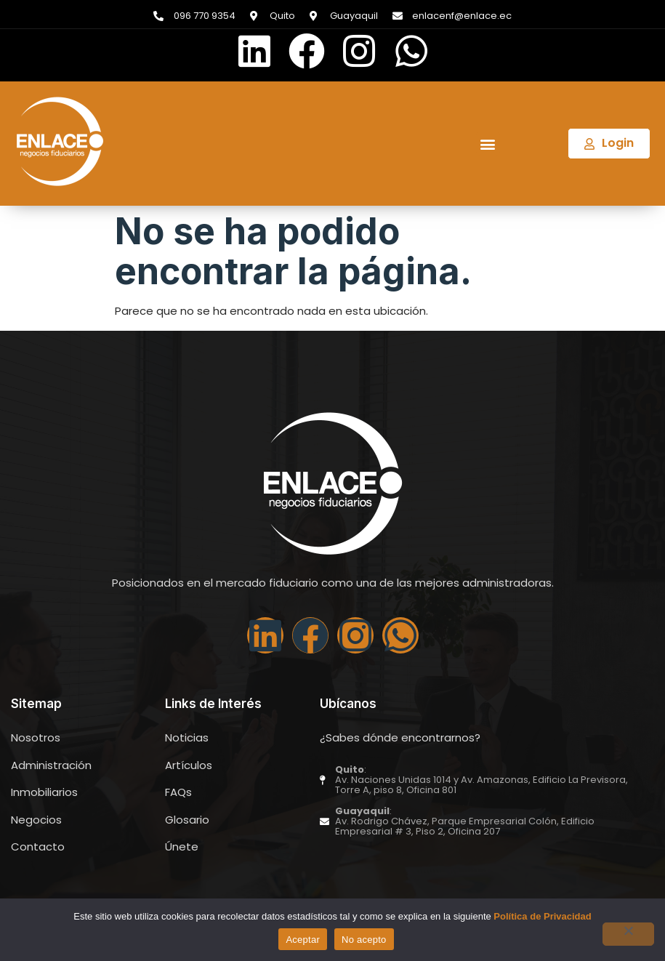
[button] (488, 144)
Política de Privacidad (542, 916)
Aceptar (303, 939)
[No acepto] (628, 934)
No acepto (364, 939)
